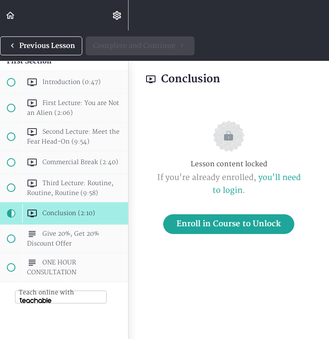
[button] (10, 15)
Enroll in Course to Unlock (228, 224)
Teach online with (46, 296)
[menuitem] (117, 15)
